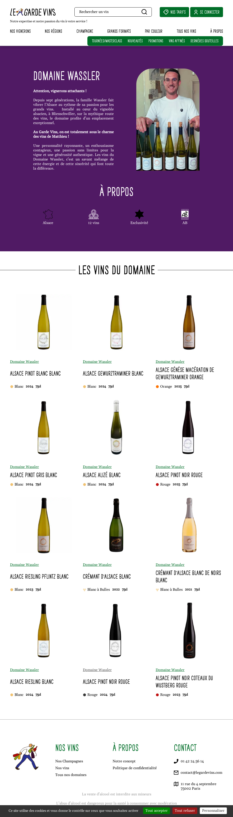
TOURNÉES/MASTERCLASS (107, 41)
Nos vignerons (20, 31)
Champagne (84, 31)
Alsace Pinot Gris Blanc (33, 475)
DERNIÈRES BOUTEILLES (204, 41)
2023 (29, 590)
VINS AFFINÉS (177, 41)
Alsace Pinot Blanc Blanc (35, 373)
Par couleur (153, 31)
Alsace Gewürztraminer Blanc (113, 373)
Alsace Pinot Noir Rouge (179, 475)
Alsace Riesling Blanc (31, 682)
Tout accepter (156, 810)
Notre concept (124, 761)
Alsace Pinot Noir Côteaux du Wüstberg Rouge (184, 681)
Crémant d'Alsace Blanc (107, 576)
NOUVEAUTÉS (135, 41)
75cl (38, 386)
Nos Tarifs (174, 12)
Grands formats (119, 31)
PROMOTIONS (155, 41)
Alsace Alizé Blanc (102, 475)
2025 (178, 386)
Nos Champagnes (69, 761)
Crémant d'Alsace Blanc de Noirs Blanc (188, 576)
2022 (116, 590)
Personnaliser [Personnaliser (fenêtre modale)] (213, 810)
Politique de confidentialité (135, 768)
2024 (29, 386)
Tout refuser (185, 810)
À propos (216, 31)
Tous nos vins (186, 31)
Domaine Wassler (24, 361)
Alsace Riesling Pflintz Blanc (39, 576)
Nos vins (62, 768)
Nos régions (53, 31)
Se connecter (207, 12)
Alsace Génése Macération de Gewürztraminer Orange (185, 373)
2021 (188, 590)
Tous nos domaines (70, 775)
